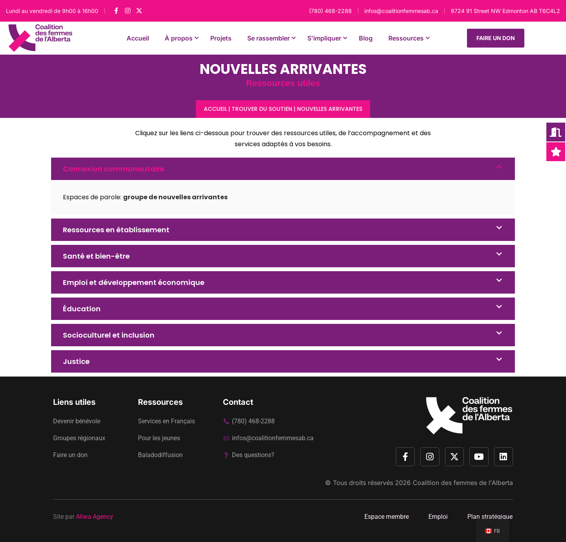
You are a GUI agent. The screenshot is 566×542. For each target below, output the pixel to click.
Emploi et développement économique (133, 282)
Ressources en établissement (116, 230)
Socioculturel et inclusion (108, 335)
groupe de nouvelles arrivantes (175, 197)
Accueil (215, 109)
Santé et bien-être (96, 256)
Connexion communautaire (113, 169)
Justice (76, 361)
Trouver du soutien (262, 109)
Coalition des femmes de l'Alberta (463, 483)
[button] (283, 169)
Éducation (82, 309)
